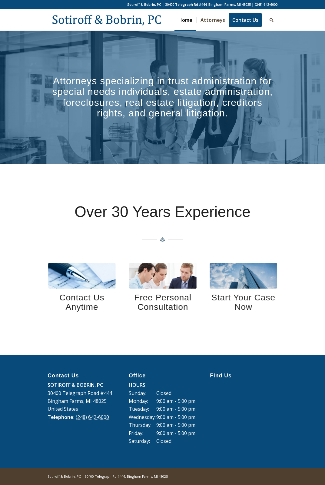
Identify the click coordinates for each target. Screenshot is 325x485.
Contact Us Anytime (80, 302)
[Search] (271, 20)
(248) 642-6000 (266, 4)
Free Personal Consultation (159, 302)
